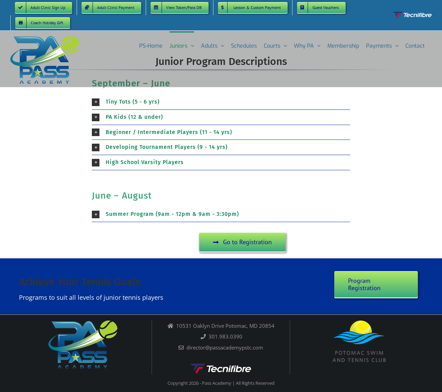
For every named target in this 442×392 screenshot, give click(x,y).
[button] (221, 102)
